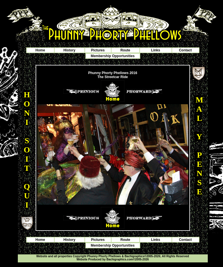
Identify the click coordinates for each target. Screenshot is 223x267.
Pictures (98, 50)
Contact (185, 50)
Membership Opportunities (113, 56)
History (69, 50)
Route (125, 50)
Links (155, 50)
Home (40, 50)
